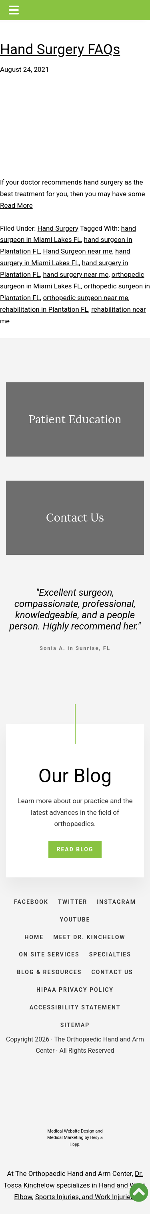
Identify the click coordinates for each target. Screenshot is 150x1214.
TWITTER (72, 902)
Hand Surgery (58, 228)
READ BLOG (74, 849)
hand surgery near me (75, 274)
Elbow (23, 1197)
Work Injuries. (115, 1197)
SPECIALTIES (110, 954)
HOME (34, 937)
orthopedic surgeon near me (85, 298)
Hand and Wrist (122, 1185)
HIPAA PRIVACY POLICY (75, 990)
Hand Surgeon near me (77, 251)
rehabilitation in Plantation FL (44, 309)
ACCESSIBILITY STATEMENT (75, 1007)
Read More (16, 205)
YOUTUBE (75, 919)
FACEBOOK (31, 902)
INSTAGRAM (116, 902)
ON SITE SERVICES (49, 954)
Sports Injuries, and (65, 1197)
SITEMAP (75, 1025)
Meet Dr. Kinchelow (89, 937)
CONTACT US (112, 972)
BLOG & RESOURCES (49, 972)
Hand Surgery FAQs (60, 49)
